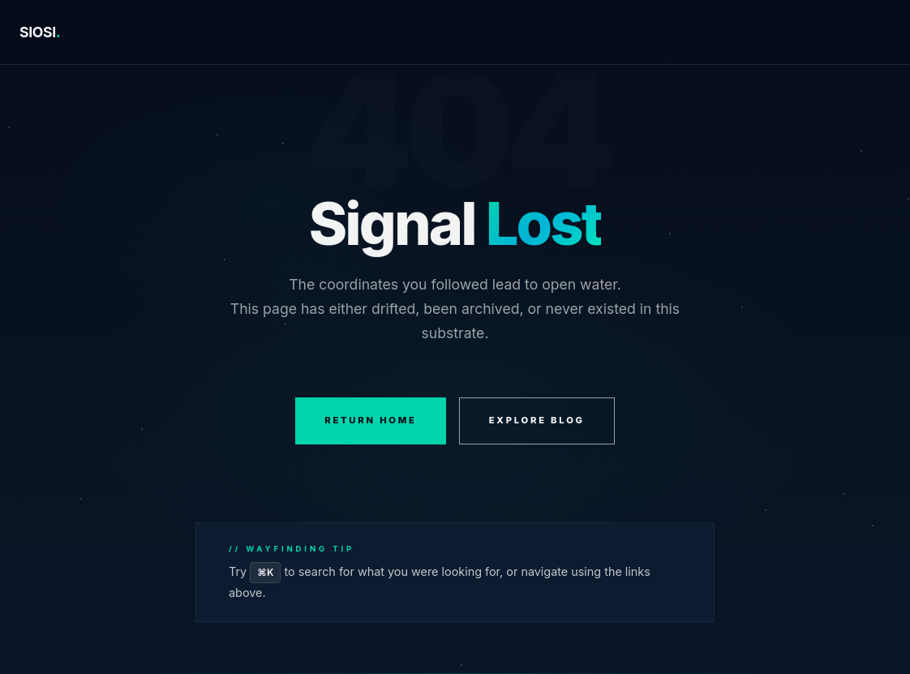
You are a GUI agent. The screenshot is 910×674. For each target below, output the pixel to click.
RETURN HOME (370, 420)
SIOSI (39, 32)
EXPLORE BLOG (537, 420)
